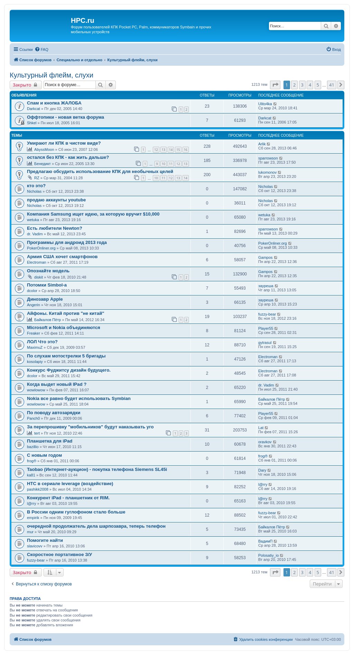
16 (185, 149)
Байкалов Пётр (47, 320)
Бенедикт (42, 164)
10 (163, 164)
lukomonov (267, 172)
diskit (38, 277)
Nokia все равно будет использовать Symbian (79, 398)
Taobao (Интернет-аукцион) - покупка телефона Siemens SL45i (97, 469)
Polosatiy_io (268, 555)
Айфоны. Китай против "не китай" (65, 313)
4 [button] (310, 85)
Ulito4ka (265, 104)
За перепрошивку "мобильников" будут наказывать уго (90, 426)
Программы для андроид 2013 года (67, 242)
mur (30, 532)
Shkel (32, 123)
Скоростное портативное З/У (59, 554)
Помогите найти (45, 540)
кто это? (36, 185)
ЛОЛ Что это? (42, 341)
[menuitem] (41, 49)
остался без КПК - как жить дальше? (68, 157)
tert (37, 433)
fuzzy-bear (267, 314)
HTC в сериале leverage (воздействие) (70, 483)
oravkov (265, 442)
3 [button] (302, 85)
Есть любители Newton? (54, 228)
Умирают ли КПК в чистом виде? (64, 143)
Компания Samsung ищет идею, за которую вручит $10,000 (93, 214)
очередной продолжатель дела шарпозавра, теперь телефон (96, 526)
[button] (275, 85)
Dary (262, 470)
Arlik (262, 144)
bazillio (33, 447)
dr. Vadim (35, 234)
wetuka (33, 220)
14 (171, 149)
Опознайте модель (48, 270)
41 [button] (331, 85)
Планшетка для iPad (49, 441)
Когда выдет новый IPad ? (56, 384)
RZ (36, 178)
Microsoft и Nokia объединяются (63, 327)
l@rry (262, 484)
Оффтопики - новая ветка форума (65, 117)
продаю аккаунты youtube (56, 199)
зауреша (265, 286)
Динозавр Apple (45, 299)
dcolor (32, 291)
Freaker (33, 333)
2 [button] (294, 85)
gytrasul (265, 342)
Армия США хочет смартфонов (62, 256)
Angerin (33, 305)
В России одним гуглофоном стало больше (76, 512)
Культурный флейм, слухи (51, 75)
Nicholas (34, 191)
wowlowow (36, 390)
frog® (31, 461)
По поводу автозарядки (53, 412)
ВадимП (265, 541)
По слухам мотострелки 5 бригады (66, 355)
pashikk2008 (37, 489)
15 (178, 149)
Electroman (36, 262)
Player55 (265, 328)
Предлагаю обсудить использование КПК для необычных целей (100, 171)
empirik (33, 518)
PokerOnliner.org (41, 248)
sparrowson (268, 158)
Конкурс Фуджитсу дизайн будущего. (69, 370)
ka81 (31, 475)
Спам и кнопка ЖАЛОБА (54, 103)
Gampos (265, 257)
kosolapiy (35, 362)
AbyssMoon (44, 149)
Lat (260, 428)
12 (156, 149)
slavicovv (35, 546)
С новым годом (44, 455)
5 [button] (318, 85)
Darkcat (33, 109)
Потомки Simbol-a (47, 285)
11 (171, 164)
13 (163, 149)
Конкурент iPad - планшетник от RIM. (68, 497)
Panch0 (33, 418)
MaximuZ (35, 347)
